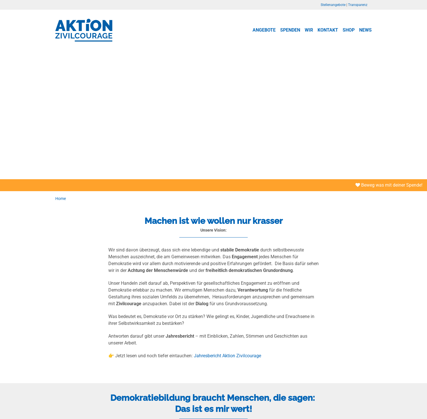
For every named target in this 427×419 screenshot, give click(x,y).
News (365, 30)
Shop (349, 30)
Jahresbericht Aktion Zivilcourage (227, 355)
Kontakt (328, 30)
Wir (309, 30)
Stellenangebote (333, 5)
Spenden (290, 30)
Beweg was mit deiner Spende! (388, 185)
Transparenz (357, 5)
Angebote (264, 30)
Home (60, 198)
